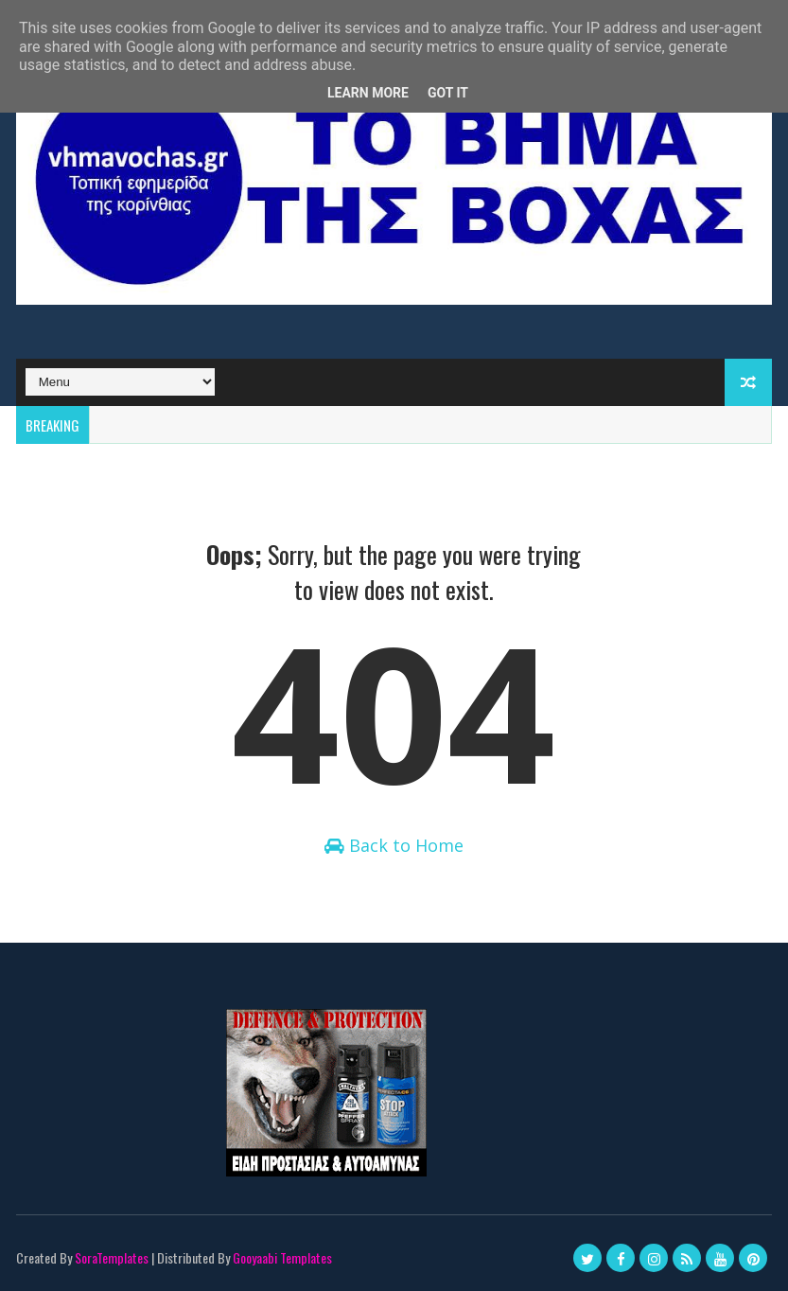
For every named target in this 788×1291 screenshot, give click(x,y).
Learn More (368, 92)
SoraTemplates (112, 1257)
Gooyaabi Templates (282, 1257)
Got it (448, 92)
